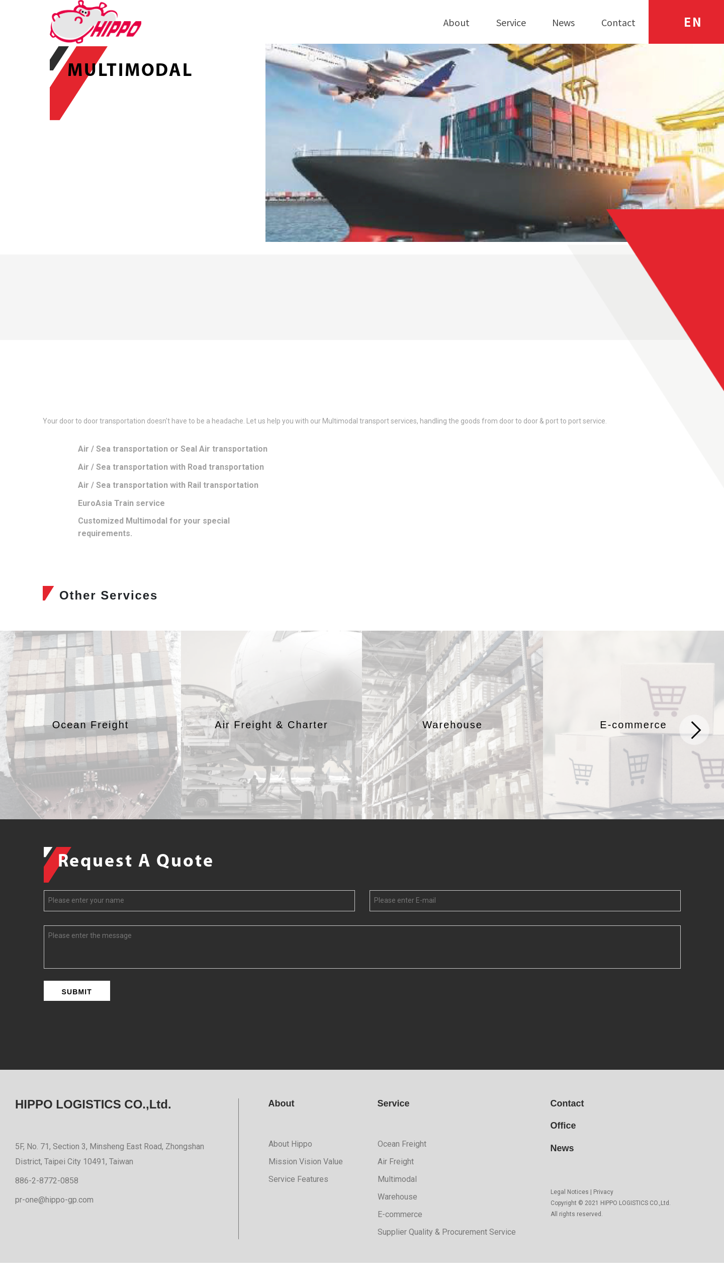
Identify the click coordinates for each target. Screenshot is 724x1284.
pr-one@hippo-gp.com (54, 1220)
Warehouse (397, 1218)
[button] (694, 750)
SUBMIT (77, 1012)
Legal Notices (570, 1213)
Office (563, 1147)
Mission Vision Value (305, 1182)
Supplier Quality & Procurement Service (447, 1253)
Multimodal (397, 1200)
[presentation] (120, 1053)
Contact (567, 1124)
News (562, 1169)
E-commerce (400, 1235)
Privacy (603, 1213)
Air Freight (396, 1182)
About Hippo (290, 1165)
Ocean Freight (402, 1165)
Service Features (298, 1200)
